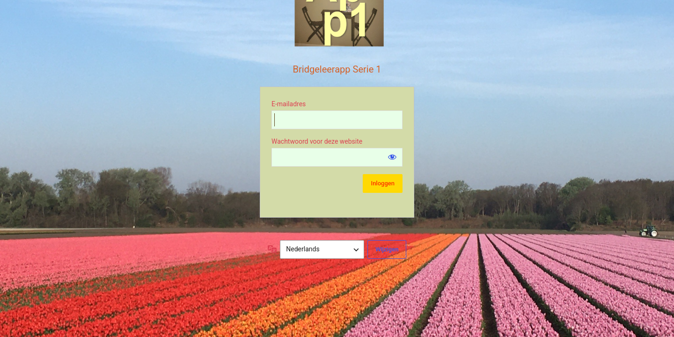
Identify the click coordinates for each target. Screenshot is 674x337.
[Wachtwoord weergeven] (392, 156)
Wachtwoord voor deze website (316, 141)
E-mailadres (288, 104)
